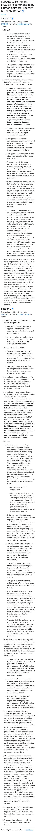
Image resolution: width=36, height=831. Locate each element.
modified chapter (23, 24)
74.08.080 (4, 24)
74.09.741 (4, 314)
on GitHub (29, 830)
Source (3, 14)
